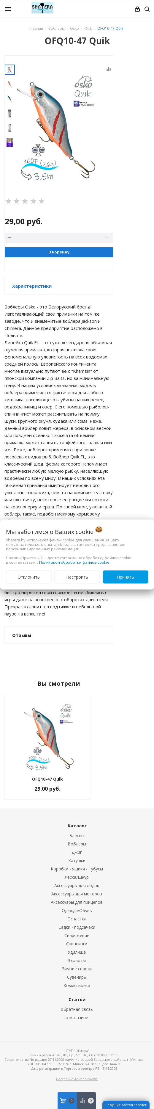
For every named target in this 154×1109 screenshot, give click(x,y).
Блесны (76, 835)
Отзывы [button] (21, 635)
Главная (36, 28)
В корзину (58, 252)
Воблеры (77, 844)
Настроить (77, 577)
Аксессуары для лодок (76, 885)
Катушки (76, 860)
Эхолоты (77, 960)
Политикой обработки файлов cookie (74, 562)
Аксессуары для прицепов (77, 902)
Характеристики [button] (32, 286)
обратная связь (77, 1009)
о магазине (77, 1017)
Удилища (77, 952)
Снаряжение (76, 935)
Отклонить (29, 577)
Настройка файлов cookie (77, 1079)
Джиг (77, 852)
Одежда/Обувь (77, 910)
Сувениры (77, 977)
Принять (125, 577)
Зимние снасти (77, 969)
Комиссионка (76, 985)
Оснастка (76, 919)
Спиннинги (76, 944)
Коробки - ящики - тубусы (77, 869)
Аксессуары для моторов (76, 894)
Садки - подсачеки (76, 927)
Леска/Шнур (77, 877)
